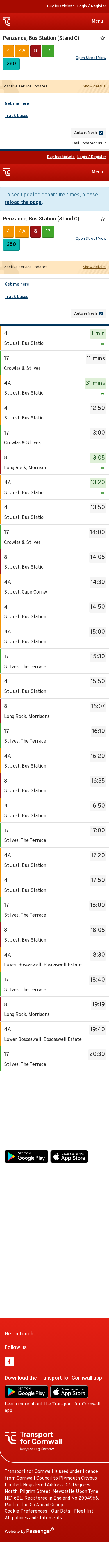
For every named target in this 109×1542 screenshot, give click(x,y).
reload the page (23, 202)
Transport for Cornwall (6, 21)
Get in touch (19, 1098)
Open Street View (91, 58)
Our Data (60, 1276)
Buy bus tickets (61, 6)
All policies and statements (33, 1283)
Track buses (16, 116)
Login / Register (91, 6)
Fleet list (83, 1276)
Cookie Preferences (26, 1276)
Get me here (17, 104)
